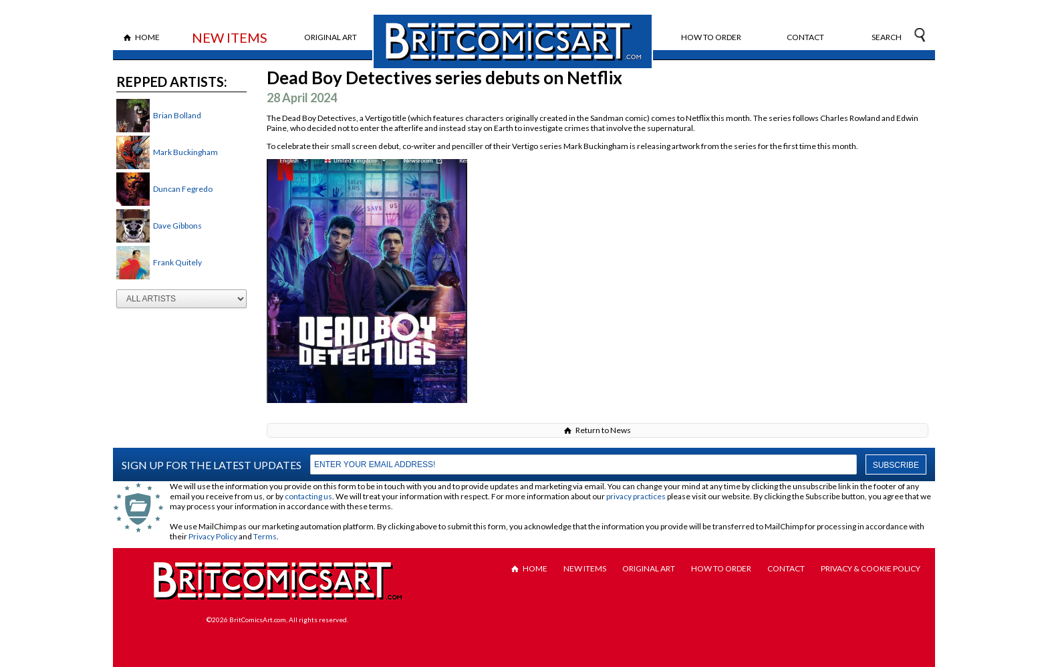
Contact (805, 37)
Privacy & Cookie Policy (870, 568)
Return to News (603, 430)
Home (147, 37)
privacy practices (636, 496)
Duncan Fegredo (183, 189)
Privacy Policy (212, 536)
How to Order (711, 37)
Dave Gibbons (177, 226)
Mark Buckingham (185, 152)
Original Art (330, 37)
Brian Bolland (177, 115)
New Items (229, 37)
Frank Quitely (177, 262)
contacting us (308, 496)
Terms (265, 536)
